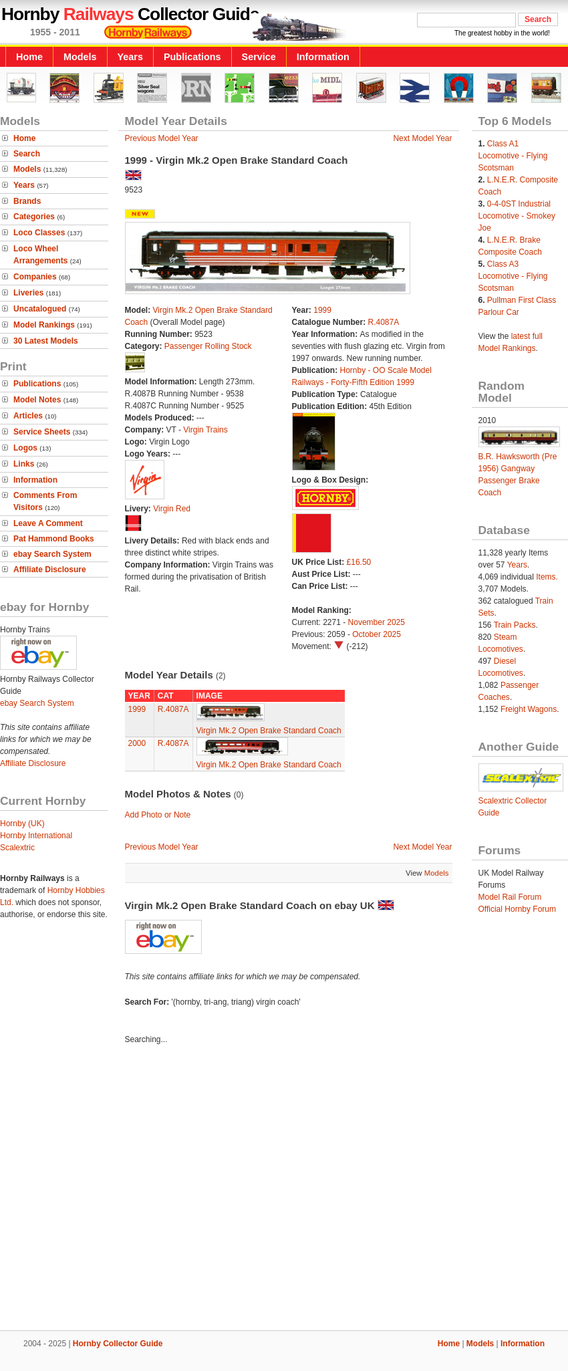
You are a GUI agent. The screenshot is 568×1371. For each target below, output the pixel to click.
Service (259, 56)
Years (130, 56)
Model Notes (37, 399)
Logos (25, 448)
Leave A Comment (48, 523)
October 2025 (376, 634)
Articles (28, 415)
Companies (35, 276)
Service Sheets (41, 432)
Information (323, 56)
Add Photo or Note (158, 815)
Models (80, 56)
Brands (27, 201)
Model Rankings (44, 325)
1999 (322, 310)
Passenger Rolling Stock (208, 346)
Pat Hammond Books (53, 538)
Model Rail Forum (510, 897)
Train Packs (515, 625)
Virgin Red (171, 508)
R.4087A (384, 322)
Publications (192, 56)
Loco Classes (39, 232)
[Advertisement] (125, 1189)
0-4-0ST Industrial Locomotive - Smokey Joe (516, 216)
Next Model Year (422, 138)
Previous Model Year (161, 138)
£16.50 (359, 562)
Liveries (28, 292)
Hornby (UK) (22, 823)
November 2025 (376, 622)
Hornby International (36, 835)
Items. (547, 577)
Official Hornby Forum (517, 909)
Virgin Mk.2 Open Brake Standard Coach (268, 730)
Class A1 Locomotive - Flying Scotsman (513, 155)
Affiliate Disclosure (49, 569)
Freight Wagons (529, 709)
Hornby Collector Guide (118, 1343)
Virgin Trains (205, 429)
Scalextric (17, 847)
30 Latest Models (45, 341)
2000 (137, 743)
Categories (34, 216)
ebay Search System (52, 554)
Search (26, 153)
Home (29, 56)
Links (23, 464)
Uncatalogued (39, 309)
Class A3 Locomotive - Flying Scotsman (513, 276)
